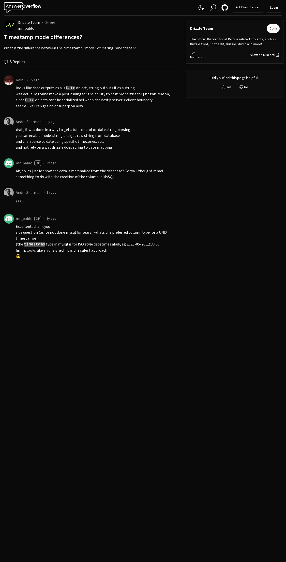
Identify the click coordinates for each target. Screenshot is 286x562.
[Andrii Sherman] (9, 122)
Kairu (20, 80)
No (243, 87)
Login (274, 7)
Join (273, 28)
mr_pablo (26, 28)
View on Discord (265, 55)
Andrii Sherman (29, 122)
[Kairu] (9, 80)
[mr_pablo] (9, 163)
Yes (226, 87)
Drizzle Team (29, 22)
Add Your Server (248, 7)
